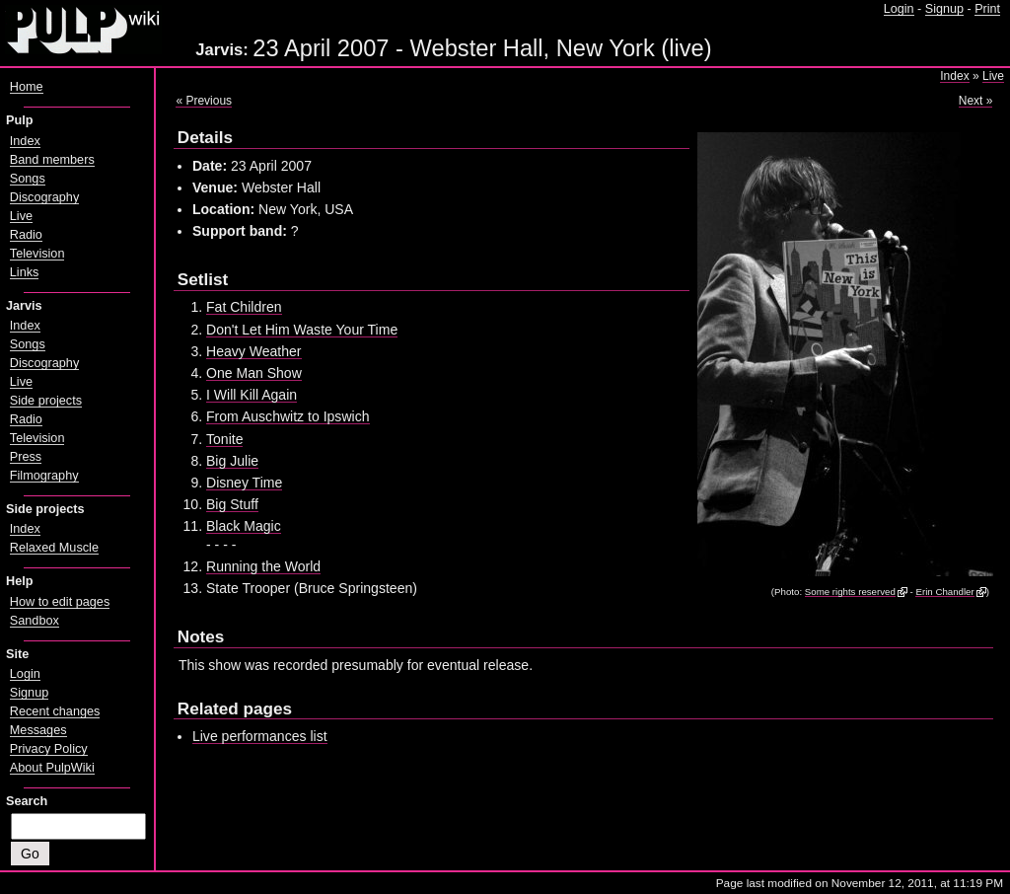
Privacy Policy (49, 749)
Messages (38, 730)
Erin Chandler (944, 591)
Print (987, 9)
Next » (976, 101)
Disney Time (244, 482)
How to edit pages (59, 602)
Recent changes (55, 711)
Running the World (263, 566)
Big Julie (232, 461)
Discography (44, 197)
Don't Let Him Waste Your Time (301, 329)
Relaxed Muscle (54, 548)
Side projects (46, 401)
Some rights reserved (850, 591)
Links (24, 272)
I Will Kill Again (251, 395)
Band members (52, 160)
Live (993, 76)
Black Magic (243, 526)
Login (899, 9)
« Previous (204, 101)
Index (954, 76)
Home (26, 87)
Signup (944, 9)
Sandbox (34, 621)
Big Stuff (232, 504)
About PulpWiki (52, 768)
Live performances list (259, 736)
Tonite (224, 439)
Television (37, 254)
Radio (26, 235)
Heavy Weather (254, 351)
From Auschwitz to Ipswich (288, 416)
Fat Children (244, 307)
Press (25, 457)
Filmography (44, 476)
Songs (27, 179)
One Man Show (254, 373)
